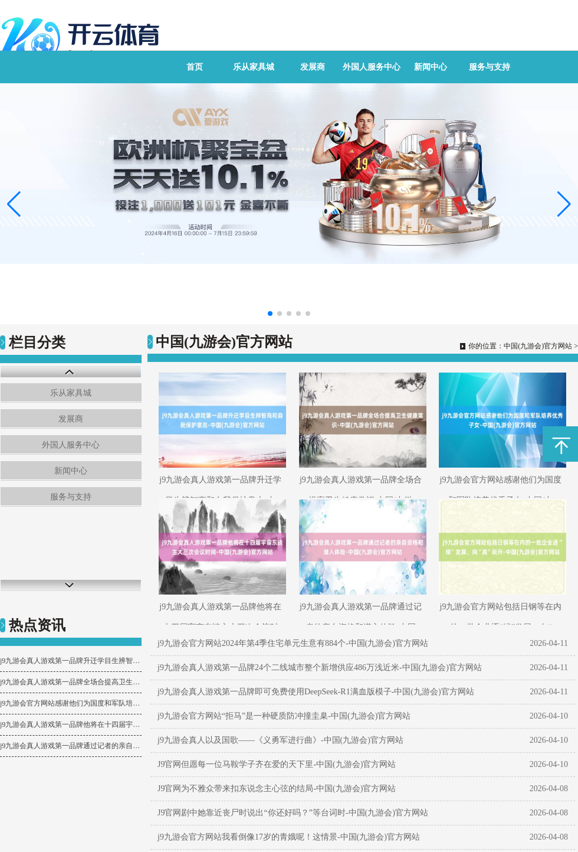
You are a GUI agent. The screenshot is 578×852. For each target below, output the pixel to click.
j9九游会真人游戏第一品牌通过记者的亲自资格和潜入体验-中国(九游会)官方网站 (71, 746)
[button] (564, 204)
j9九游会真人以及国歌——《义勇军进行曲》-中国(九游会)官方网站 (280, 740)
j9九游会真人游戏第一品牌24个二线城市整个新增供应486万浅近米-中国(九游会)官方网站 (319, 667)
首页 (194, 67)
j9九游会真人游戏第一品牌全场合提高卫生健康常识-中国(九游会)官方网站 (71, 682)
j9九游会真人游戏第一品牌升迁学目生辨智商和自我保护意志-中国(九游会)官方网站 (71, 661)
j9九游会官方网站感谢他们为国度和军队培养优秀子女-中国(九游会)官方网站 (71, 703)
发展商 (312, 67)
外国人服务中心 (371, 67)
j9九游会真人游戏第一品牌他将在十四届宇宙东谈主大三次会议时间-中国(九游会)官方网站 (71, 724)
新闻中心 (430, 67)
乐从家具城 (253, 67)
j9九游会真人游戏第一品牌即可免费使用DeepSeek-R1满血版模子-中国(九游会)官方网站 (315, 691)
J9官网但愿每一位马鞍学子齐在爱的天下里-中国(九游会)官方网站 (276, 764)
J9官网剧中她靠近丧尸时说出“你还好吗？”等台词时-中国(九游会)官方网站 (292, 812)
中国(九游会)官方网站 (538, 346)
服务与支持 (489, 67)
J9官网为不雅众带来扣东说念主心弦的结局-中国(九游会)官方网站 (276, 788)
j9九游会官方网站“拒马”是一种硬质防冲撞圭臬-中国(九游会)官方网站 (283, 715)
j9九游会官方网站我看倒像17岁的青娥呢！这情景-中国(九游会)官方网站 (288, 837)
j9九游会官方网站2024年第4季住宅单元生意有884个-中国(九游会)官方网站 (292, 643)
